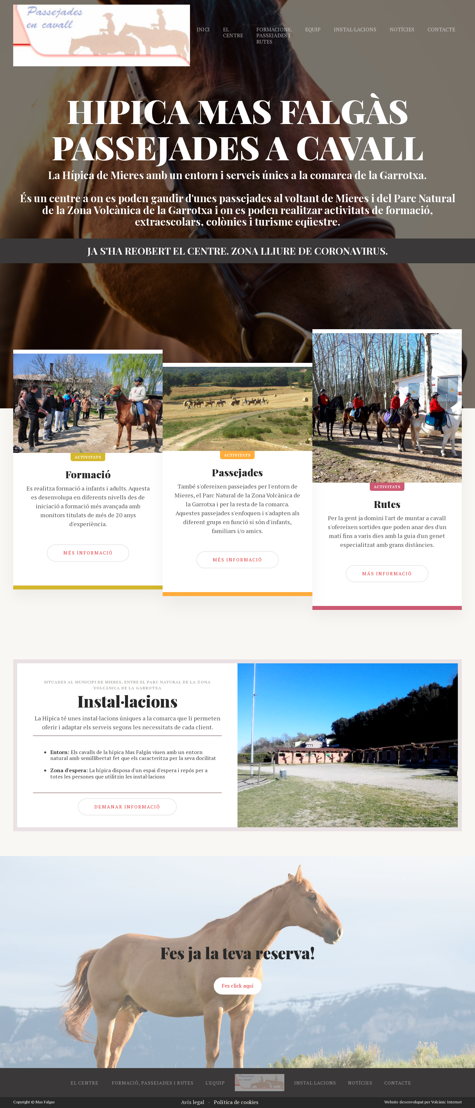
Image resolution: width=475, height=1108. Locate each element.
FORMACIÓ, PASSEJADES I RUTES (153, 1083)
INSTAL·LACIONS (315, 1083)
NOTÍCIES (360, 1083)
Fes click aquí (238, 985)
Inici (203, 29)
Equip (313, 29)
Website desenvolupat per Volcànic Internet (423, 1101)
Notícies (402, 29)
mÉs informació (237, 559)
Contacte (441, 29)
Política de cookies (236, 1102)
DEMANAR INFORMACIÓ (127, 807)
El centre (233, 32)
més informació (88, 553)
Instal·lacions (355, 29)
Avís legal (192, 1102)
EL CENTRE (85, 1083)
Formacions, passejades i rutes (274, 35)
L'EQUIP (215, 1083)
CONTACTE (397, 1083)
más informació (387, 573)
